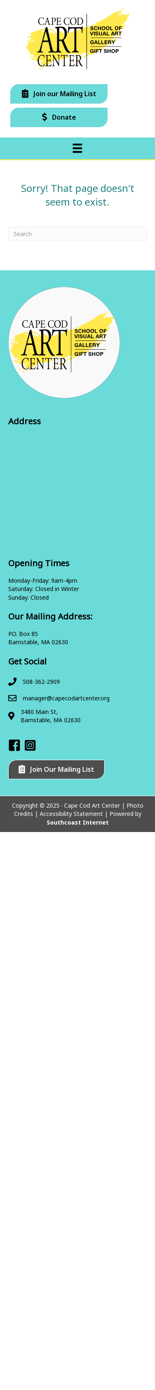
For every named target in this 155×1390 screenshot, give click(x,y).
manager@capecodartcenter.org (66, 698)
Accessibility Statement (71, 814)
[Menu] (77, 148)
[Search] (77, 234)
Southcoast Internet (78, 822)
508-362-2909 (41, 682)
